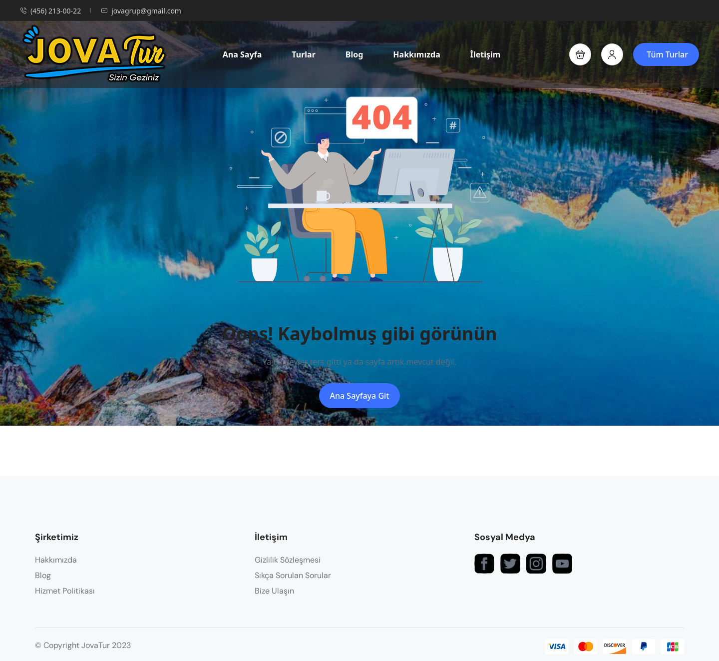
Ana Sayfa (242, 54)
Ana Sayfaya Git (359, 395)
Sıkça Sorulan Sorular (293, 575)
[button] (580, 54)
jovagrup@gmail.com (141, 10)
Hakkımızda (416, 54)
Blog (354, 54)
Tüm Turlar (667, 54)
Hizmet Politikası (65, 591)
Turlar (304, 54)
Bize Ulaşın (274, 591)
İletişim (485, 54)
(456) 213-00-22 (50, 10)
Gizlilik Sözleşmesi (288, 560)
